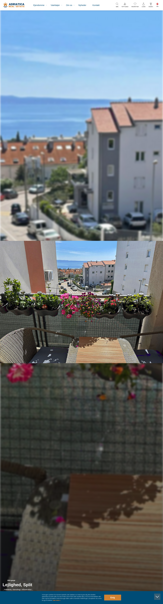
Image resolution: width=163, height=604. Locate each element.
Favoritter (135, 6)
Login (143, 6)
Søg (117, 6)
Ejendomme (38, 5)
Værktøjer (55, 5)
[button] (151, 21)
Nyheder (82, 5)
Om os (69, 5)
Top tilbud (125, 6)
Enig (112, 597)
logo (13, 5)
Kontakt (96, 5)
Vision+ (151, 6)
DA (157, 6)
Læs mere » (56, 600)
